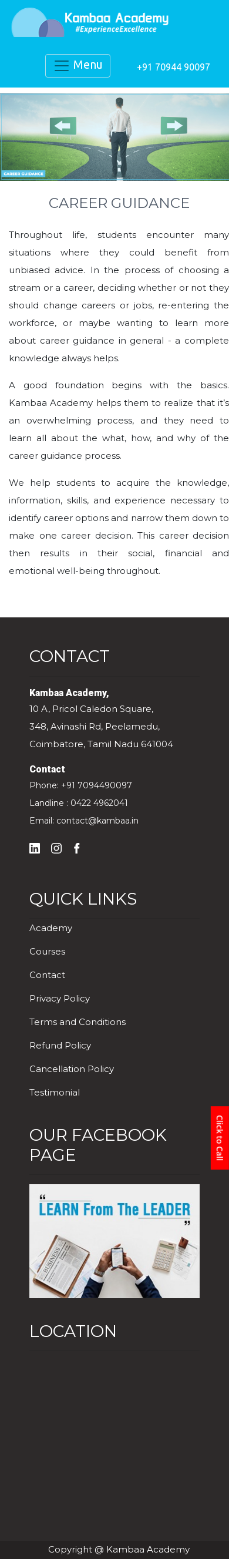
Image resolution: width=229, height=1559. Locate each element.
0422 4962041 (99, 803)
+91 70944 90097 (173, 67)
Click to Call (219, 1138)
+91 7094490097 (96, 785)
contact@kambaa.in (97, 820)
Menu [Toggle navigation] (78, 66)
